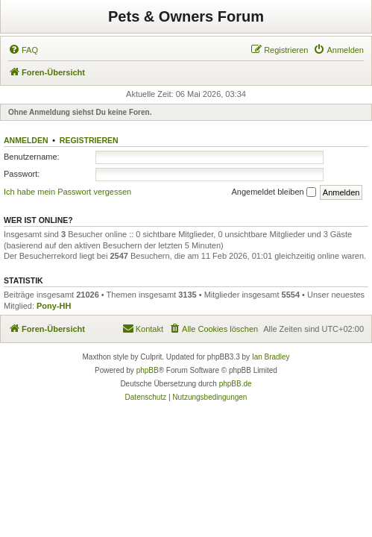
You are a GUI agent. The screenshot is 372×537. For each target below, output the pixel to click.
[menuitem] (23, 50)
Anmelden (26, 140)
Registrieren (89, 140)
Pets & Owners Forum (186, 16)
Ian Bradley (271, 357)
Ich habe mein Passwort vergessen (67, 191)
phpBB (147, 370)
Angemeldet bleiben (273, 192)
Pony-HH (54, 305)
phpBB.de (235, 384)
